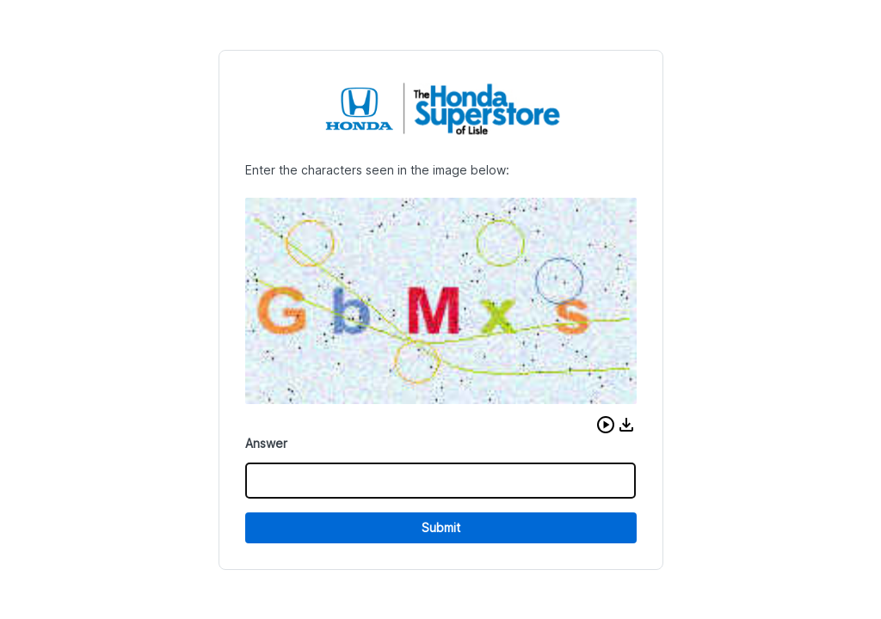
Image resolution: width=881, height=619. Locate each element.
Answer (266, 443)
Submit (441, 527)
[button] (605, 424)
